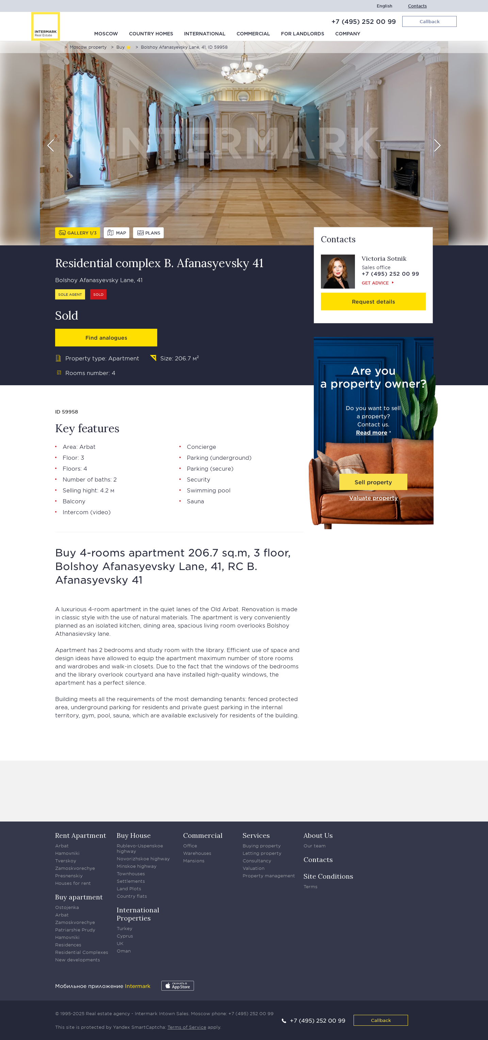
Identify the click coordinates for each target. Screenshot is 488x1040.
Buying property (262, 845)
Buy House (134, 835)
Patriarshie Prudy (75, 929)
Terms (311, 886)
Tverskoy (65, 860)
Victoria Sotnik (384, 258)
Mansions (194, 860)
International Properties (138, 914)
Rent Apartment (80, 835)
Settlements (131, 881)
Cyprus (125, 936)
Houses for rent (73, 883)
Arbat (87, 446)
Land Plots (129, 888)
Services (256, 835)
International (205, 34)
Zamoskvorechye (75, 868)
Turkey (124, 928)
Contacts (417, 6)
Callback (381, 1020)
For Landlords (302, 34)
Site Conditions (328, 876)
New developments (77, 959)
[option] (244, 143)
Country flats (132, 896)
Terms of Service (186, 1027)
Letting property (262, 853)
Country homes (151, 34)
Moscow (106, 34)
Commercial (253, 34)
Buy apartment (79, 897)
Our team (315, 845)
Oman (124, 951)
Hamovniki (67, 853)
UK (120, 943)
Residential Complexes (81, 952)
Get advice (375, 283)
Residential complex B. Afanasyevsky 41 (159, 263)
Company (347, 34)
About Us (318, 835)
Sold (98, 294)
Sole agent (70, 294)
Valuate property (373, 497)
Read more (371, 432)
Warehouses (197, 853)
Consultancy (257, 860)
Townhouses (131, 873)
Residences (68, 944)
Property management (269, 875)
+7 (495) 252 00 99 (363, 21)
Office (190, 845)
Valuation (253, 868)
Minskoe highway (137, 866)
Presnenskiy (69, 875)
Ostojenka (67, 907)
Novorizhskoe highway (143, 858)
